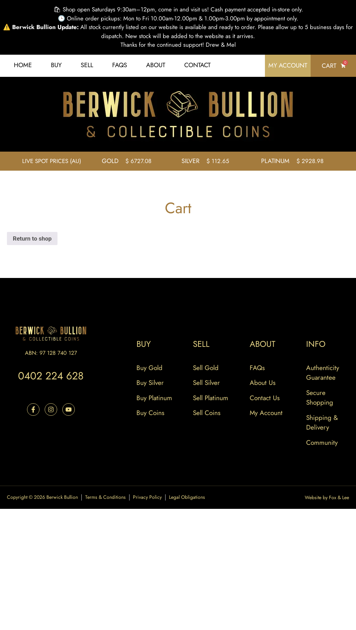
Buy (56, 65)
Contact (197, 65)
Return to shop (32, 238)
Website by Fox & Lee (327, 497)
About (155, 65)
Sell (87, 65)
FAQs (119, 65)
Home (23, 65)
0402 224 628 (50, 375)
